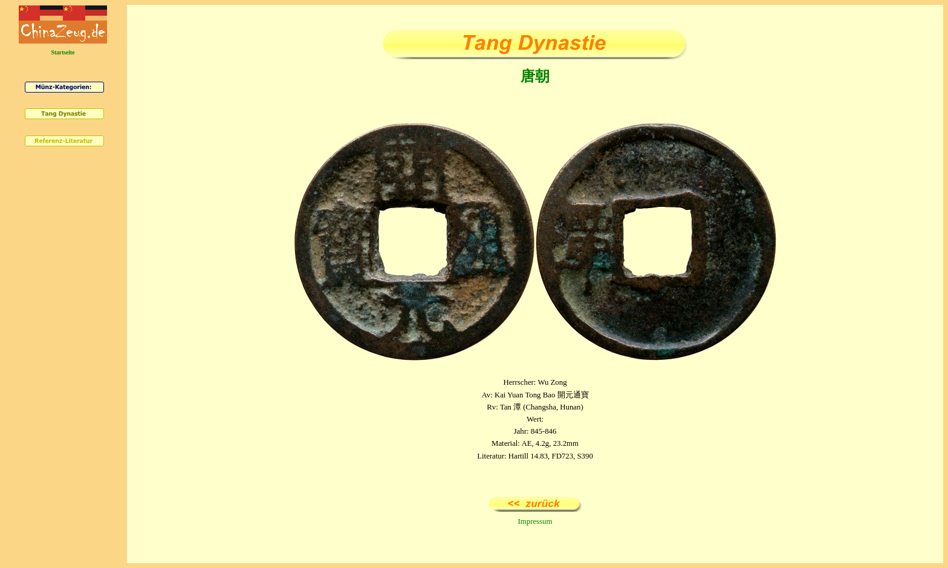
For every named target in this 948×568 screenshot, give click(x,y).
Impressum (535, 521)
